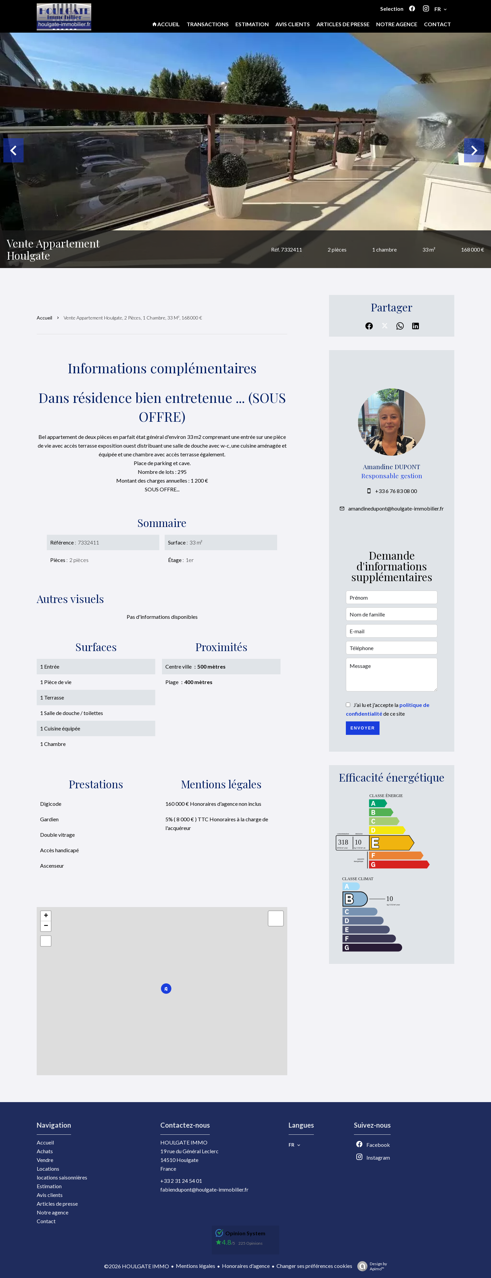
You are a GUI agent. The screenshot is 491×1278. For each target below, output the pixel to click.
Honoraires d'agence (246, 1266)
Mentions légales (195, 1266)
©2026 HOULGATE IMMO (136, 1266)
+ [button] (46, 916)
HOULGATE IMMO (183, 1142)
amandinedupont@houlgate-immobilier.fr (396, 508)
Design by (370, 1266)
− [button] (46, 926)
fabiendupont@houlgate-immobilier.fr (204, 1189)
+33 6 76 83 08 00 (396, 491)
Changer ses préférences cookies (314, 1266)
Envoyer (363, 728)
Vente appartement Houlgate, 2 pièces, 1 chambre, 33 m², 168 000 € (133, 318)
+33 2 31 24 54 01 (181, 1180)
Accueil (44, 318)
